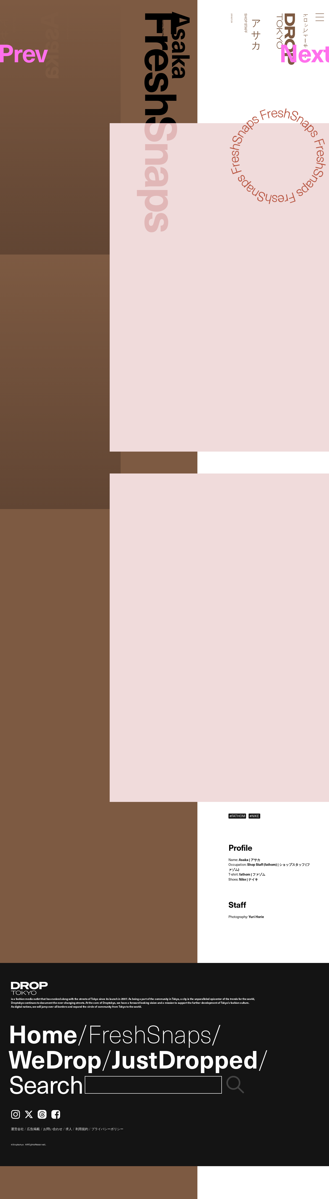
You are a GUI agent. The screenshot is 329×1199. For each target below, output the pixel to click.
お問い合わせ (52, 1128)
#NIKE (254, 816)
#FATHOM (237, 816)
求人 (69, 1128)
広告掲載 (33, 1128)
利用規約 (81, 1128)
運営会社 (17, 1128)
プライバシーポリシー (107, 1128)
